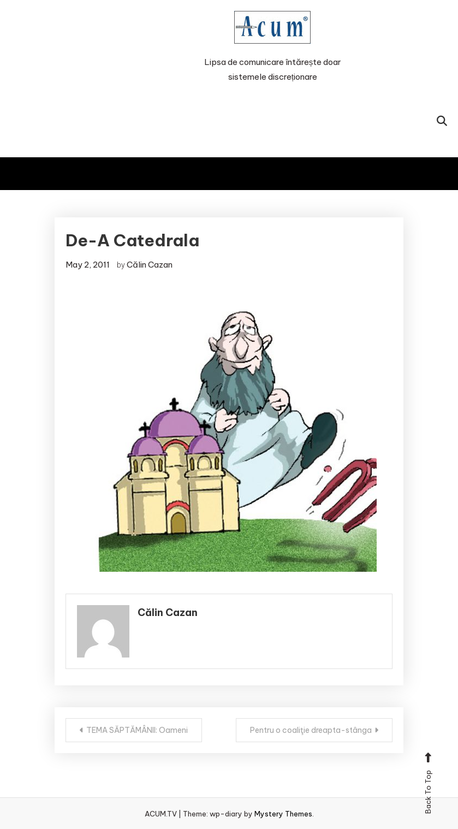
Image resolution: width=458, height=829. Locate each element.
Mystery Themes (283, 813)
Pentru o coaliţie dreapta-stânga (311, 730)
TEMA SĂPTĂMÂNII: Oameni (137, 730)
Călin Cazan (150, 264)
